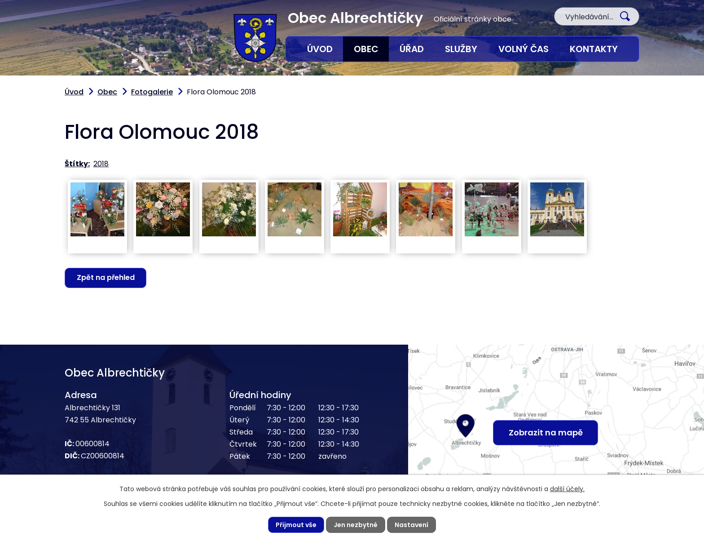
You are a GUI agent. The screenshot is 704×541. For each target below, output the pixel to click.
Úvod (320, 49)
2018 (101, 164)
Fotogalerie (152, 92)
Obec (366, 49)
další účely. (567, 488)
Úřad (412, 49)
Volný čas (523, 49)
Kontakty (594, 49)
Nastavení (411, 524)
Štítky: (77, 164)
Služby (461, 49)
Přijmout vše (296, 524)
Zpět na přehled (106, 277)
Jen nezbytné (356, 524)
